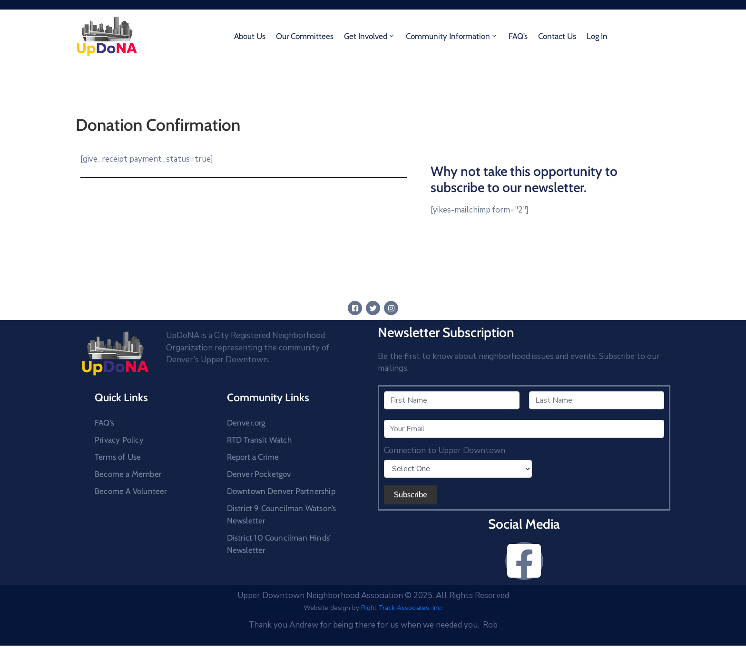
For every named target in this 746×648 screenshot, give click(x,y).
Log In (597, 36)
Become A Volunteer (131, 491)
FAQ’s (518, 36)
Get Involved (369, 36)
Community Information (452, 36)
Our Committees (305, 36)
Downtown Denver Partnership (281, 491)
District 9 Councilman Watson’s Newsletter (281, 514)
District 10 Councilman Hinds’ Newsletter (279, 544)
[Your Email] (524, 429)
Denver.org (246, 422)
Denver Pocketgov (259, 474)
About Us (249, 36)
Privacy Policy (119, 440)
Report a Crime (253, 457)
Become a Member (128, 474)
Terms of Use (118, 457)
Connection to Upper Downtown (444, 450)
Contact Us (557, 36)
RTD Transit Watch (259, 440)
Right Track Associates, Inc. (401, 607)
